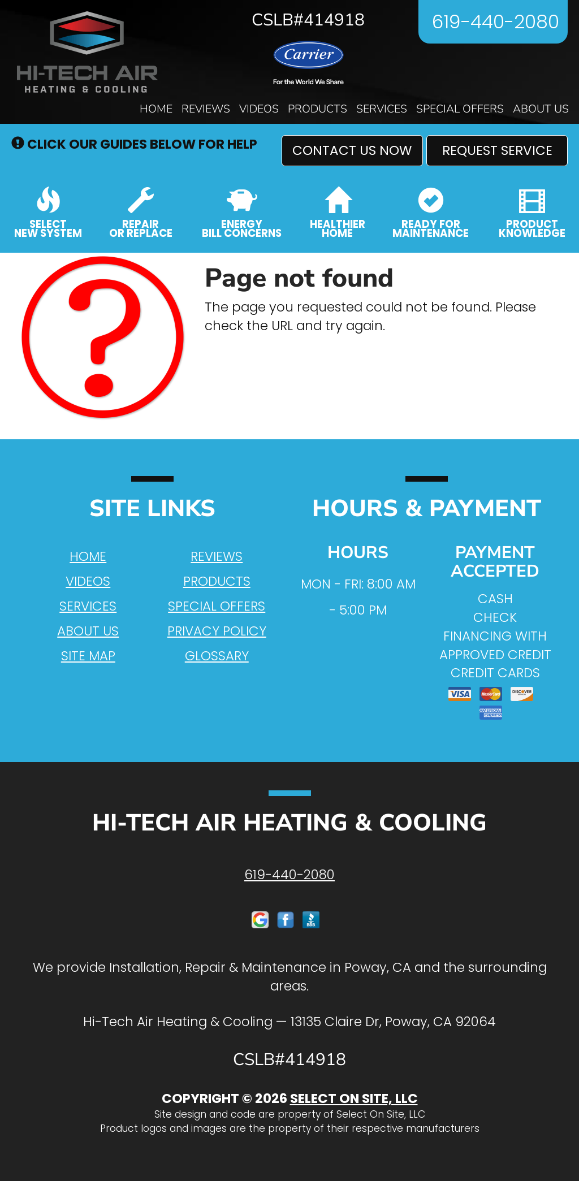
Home (156, 108)
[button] (352, 150)
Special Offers (460, 108)
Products (317, 108)
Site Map (88, 656)
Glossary (217, 656)
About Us (541, 108)
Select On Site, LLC (354, 1098)
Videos (259, 108)
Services (381, 108)
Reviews (206, 108)
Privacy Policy (216, 631)
